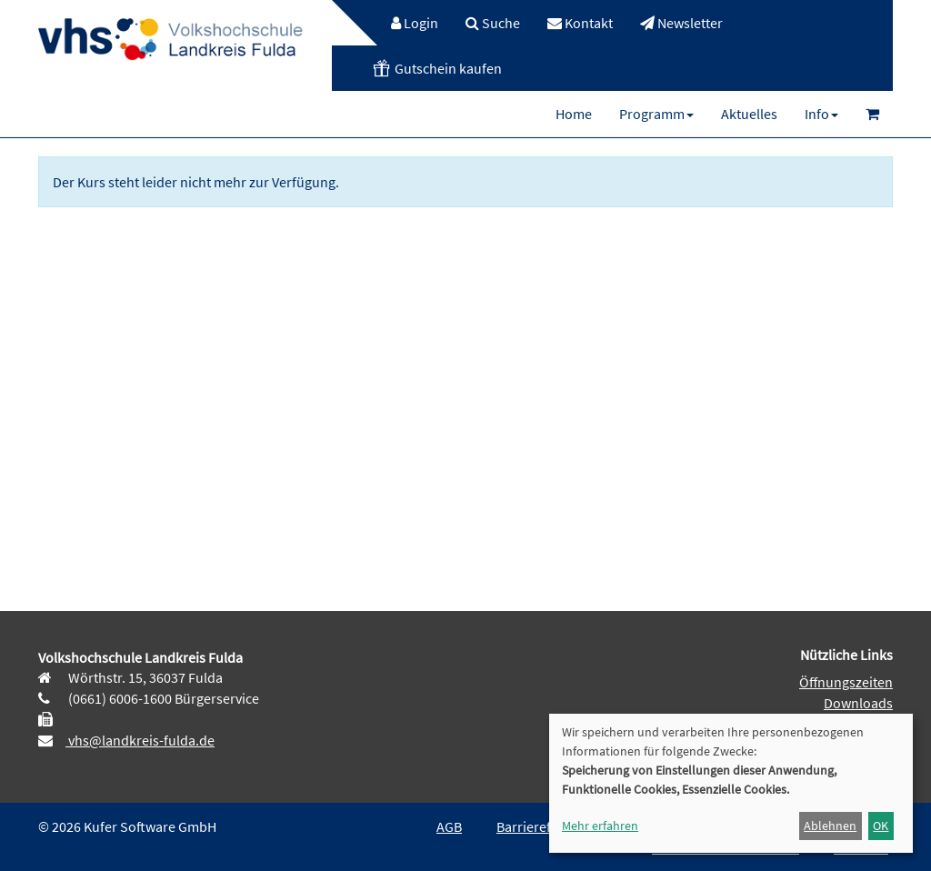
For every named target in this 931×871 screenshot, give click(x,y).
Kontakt (580, 23)
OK (880, 825)
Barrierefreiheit (543, 826)
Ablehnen (830, 825)
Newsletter (681, 23)
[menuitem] (405, 22)
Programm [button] (656, 114)
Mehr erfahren (600, 825)
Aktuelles (749, 114)
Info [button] (821, 114)
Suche (493, 23)
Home (574, 114)
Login (414, 23)
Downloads (858, 703)
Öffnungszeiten (846, 682)
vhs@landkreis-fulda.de (140, 740)
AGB (449, 826)
